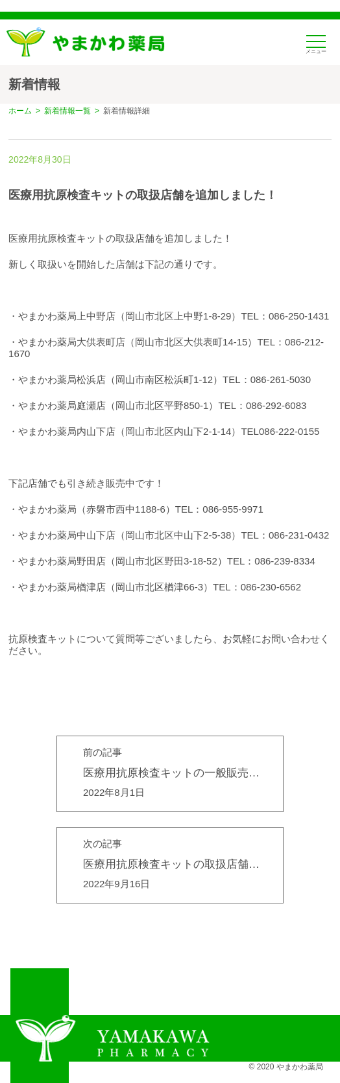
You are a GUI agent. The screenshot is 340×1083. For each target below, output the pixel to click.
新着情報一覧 (67, 110)
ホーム (20, 110)
